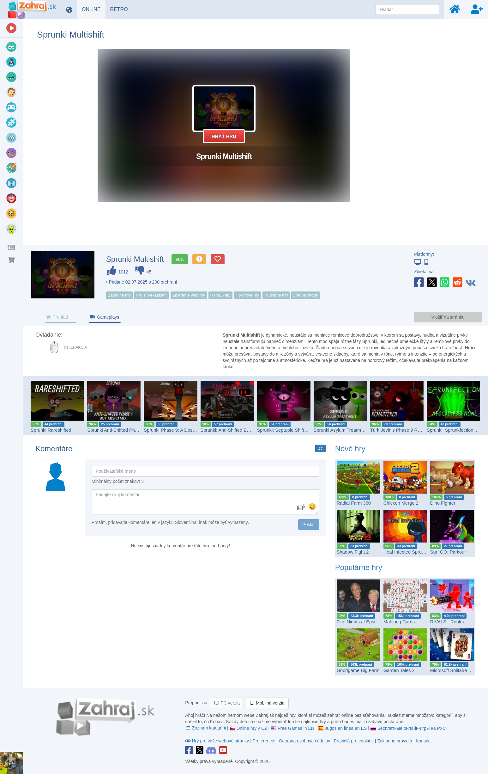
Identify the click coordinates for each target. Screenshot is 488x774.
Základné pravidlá (394, 740)
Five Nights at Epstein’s (361, 621)
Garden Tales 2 (399, 670)
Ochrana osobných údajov (304, 740)
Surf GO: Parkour (448, 552)
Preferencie (264, 740)
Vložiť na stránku (448, 317)
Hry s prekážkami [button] (151, 295)
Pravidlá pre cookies (354, 740)
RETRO (121, 9)
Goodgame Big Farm (358, 670)
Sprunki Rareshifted (51, 430)
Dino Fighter (442, 503)
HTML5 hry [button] (220, 295)
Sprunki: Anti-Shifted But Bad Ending (238, 430)
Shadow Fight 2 (353, 552)
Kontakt (423, 740)
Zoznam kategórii (206, 727)
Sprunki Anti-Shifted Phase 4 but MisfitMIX (130, 430)
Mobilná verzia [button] (267, 702)
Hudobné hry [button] (276, 295)
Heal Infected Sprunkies (408, 552)
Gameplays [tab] (104, 317)
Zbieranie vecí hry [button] (188, 295)
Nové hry (350, 448)
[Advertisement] (450, 143)
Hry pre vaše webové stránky (217, 740)
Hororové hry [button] (247, 295)
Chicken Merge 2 (401, 503)
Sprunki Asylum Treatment (341, 430)
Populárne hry (358, 567)
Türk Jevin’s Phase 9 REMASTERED (408, 430)
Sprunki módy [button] (305, 295)
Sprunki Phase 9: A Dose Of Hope (179, 430)
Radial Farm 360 (354, 503)
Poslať (308, 524)
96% (179, 259)
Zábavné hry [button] (119, 295)
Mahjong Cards (399, 621)
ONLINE (93, 9)
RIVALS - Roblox (447, 621)
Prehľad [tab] (57, 317)
